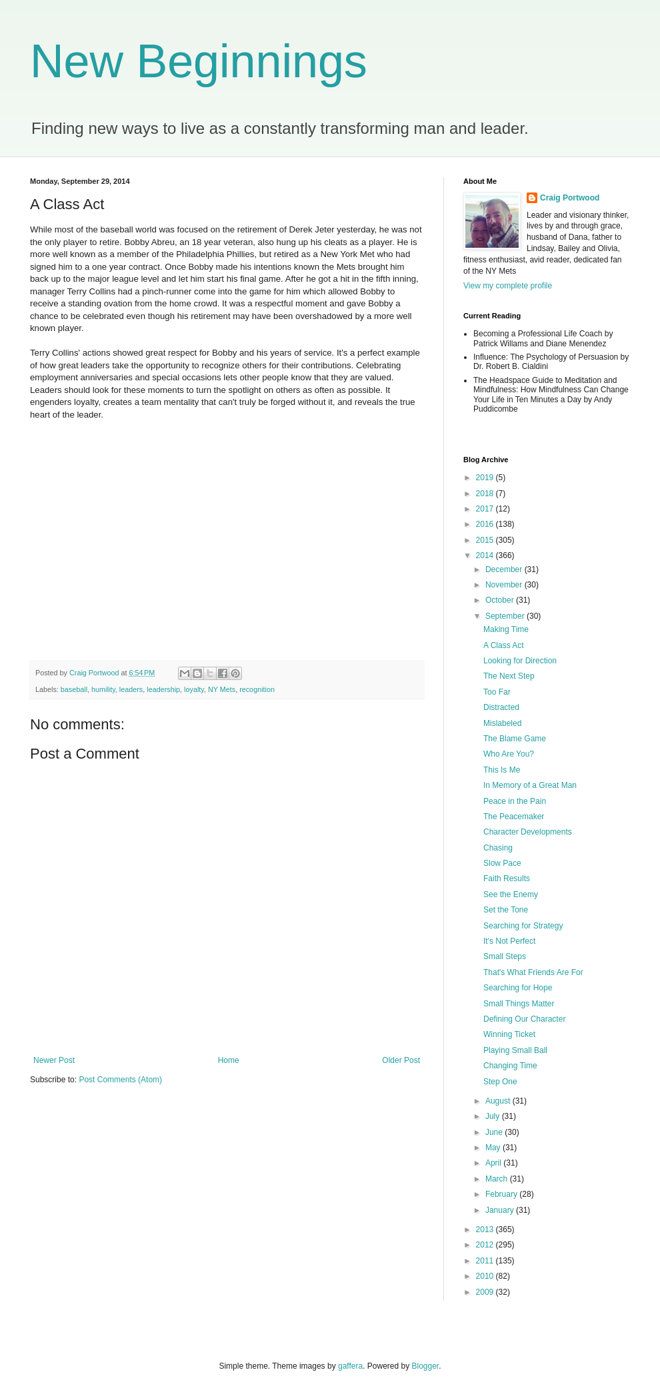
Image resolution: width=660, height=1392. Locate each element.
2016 (486, 524)
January (500, 1210)
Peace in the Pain (514, 801)
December (505, 569)
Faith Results (506, 878)
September (506, 616)
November (505, 584)
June (495, 1132)
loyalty (194, 689)
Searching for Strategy (523, 925)
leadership (163, 689)
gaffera (350, 1366)
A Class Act (503, 645)
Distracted (501, 707)
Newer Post (54, 1060)
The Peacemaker (513, 816)
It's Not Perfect (509, 941)
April (494, 1163)
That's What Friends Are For (533, 972)
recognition (257, 689)
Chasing (498, 848)
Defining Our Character (524, 1019)
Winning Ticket (509, 1034)
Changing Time (510, 1065)
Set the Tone (505, 909)
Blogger (425, 1366)
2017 (486, 509)
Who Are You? (508, 754)
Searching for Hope (517, 987)
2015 (486, 540)
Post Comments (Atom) (120, 1079)
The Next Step (509, 676)
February (502, 1194)
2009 (486, 1292)
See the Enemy (510, 894)
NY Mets (221, 689)
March (497, 1179)
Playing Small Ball (515, 1050)
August (499, 1101)
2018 (486, 493)
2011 (486, 1260)
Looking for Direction (520, 660)
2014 (486, 555)
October (500, 600)
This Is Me (501, 770)
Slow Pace (502, 863)
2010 (486, 1276)
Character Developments (527, 832)
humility (103, 689)
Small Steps (504, 956)
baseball (74, 689)
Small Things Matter (518, 1003)
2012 (486, 1244)
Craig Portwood (569, 197)
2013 (486, 1229)
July (493, 1116)
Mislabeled (502, 723)
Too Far (497, 692)
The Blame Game (514, 738)
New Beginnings (198, 61)
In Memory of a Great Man (530, 785)
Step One (500, 1081)
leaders (131, 689)
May (494, 1147)
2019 (486, 477)
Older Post (401, 1060)
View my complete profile (507, 285)
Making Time (506, 629)
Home (228, 1060)
